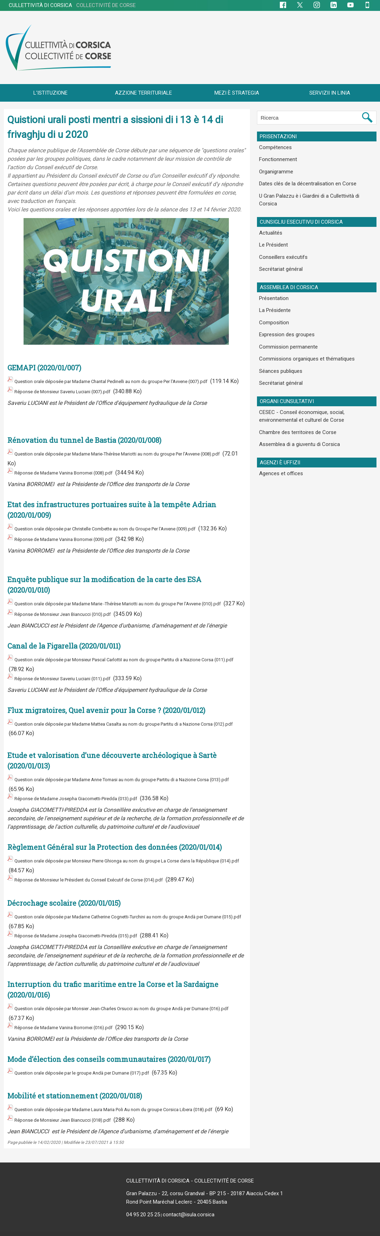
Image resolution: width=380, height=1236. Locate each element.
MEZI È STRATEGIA (236, 93)
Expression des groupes (284, 311)
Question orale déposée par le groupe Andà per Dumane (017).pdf (95, 1058)
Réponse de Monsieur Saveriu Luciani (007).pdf (72, 397)
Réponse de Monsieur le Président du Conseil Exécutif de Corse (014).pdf (105, 875)
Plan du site (88, 1229)
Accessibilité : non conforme (169, 1229)
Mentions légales (228, 1229)
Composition (272, 300)
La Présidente (273, 289)
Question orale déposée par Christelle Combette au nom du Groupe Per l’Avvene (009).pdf (124, 528)
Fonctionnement (276, 157)
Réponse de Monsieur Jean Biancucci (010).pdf (72, 624)
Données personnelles (280, 1229)
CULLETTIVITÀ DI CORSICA (72, 5)
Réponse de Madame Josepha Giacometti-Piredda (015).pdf (88, 927)
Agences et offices (278, 439)
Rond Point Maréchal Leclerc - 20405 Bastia (176, 1190)
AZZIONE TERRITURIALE (143, 93)
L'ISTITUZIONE (50, 93)
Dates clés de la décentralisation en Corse (304, 179)
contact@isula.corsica (188, 1203)
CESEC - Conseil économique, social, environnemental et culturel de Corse (299, 386)
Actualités (269, 218)
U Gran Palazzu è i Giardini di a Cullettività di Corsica (315, 190)
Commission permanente (286, 322)
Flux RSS (120, 1229)
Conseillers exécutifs (281, 240)
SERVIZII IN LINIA (329, 93)
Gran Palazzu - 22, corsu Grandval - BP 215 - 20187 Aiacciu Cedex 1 (204, 1182)
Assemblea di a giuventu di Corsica (296, 412)
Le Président (272, 229)
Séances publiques (279, 344)
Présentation (272, 278)
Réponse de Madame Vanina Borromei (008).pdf (73, 474)
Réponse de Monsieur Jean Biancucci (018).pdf (72, 1109)
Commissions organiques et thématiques (303, 333)
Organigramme (275, 168)
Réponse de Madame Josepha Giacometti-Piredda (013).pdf (88, 798)
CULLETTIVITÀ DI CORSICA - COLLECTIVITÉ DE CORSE (190, 1169)
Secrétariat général (279, 251)
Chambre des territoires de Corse (294, 401)
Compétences (273, 146)
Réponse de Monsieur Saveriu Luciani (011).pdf (72, 684)
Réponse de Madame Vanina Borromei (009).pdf (73, 545)
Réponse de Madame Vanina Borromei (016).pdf (73, 1014)
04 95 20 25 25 (143, 1203)
